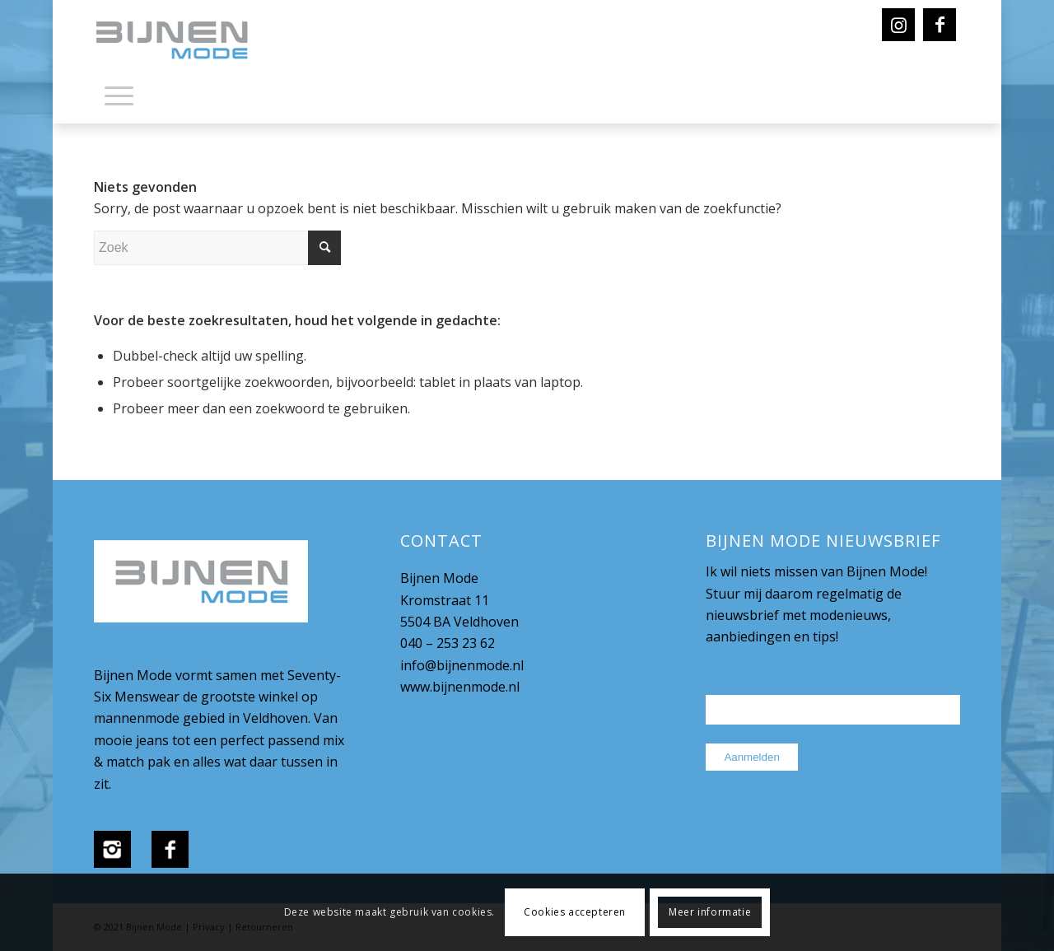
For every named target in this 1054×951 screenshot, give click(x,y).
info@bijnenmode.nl (462, 665)
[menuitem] (119, 98)
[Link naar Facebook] (939, 24)
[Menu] (119, 94)
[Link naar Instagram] (898, 24)
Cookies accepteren (575, 912)
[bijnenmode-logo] (183, 41)
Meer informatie (710, 912)
